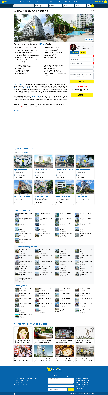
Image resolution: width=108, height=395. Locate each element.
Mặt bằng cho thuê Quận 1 (25, 288)
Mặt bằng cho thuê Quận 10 (45, 298)
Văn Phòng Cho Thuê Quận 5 (25, 218)
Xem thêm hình (88, 39)
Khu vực (51, 5)
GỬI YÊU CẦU (81, 81)
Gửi (70, 389)
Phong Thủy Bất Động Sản (82, 382)
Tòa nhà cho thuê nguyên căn (43, 1)
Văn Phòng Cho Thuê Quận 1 (25, 213)
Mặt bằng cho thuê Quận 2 (45, 288)
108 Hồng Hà (42, 44)
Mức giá (65, 5)
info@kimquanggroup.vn (25, 382)
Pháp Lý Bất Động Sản (81, 386)
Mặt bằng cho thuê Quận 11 (66, 298)
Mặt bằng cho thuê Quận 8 (85, 293)
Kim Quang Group (22, 1)
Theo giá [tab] (17, 152)
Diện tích (78, 5)
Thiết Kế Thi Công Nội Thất (82, 378)
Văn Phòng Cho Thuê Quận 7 (66, 218)
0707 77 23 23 (24, 380)
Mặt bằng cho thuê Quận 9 (25, 298)
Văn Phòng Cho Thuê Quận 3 (66, 213)
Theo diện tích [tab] (24, 152)
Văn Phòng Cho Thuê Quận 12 (86, 223)
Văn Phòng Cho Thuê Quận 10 (45, 223)
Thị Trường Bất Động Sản (82, 384)
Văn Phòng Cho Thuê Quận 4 (86, 213)
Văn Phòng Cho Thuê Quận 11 (66, 223)
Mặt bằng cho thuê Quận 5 (25, 293)
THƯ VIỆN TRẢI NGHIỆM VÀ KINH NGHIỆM (30, 324)
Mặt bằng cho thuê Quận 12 (86, 298)
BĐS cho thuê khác (69, 1)
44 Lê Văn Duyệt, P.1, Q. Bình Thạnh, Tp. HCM (26, 378)
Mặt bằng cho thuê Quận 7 (65, 293)
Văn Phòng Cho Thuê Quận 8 (86, 218)
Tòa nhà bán (61, 1)
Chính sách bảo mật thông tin (21, 384)
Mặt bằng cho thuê (54, 1)
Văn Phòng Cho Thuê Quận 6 (45, 218)
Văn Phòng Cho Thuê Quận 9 (25, 223)
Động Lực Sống (79, 388)
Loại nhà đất (38, 5)
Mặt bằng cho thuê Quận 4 (85, 288)
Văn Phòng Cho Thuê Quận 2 (45, 213)
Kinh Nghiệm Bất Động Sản (82, 380)
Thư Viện (76, 1)
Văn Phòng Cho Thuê (31, 1)
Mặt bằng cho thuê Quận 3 (65, 288)
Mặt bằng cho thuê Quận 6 (45, 293)
